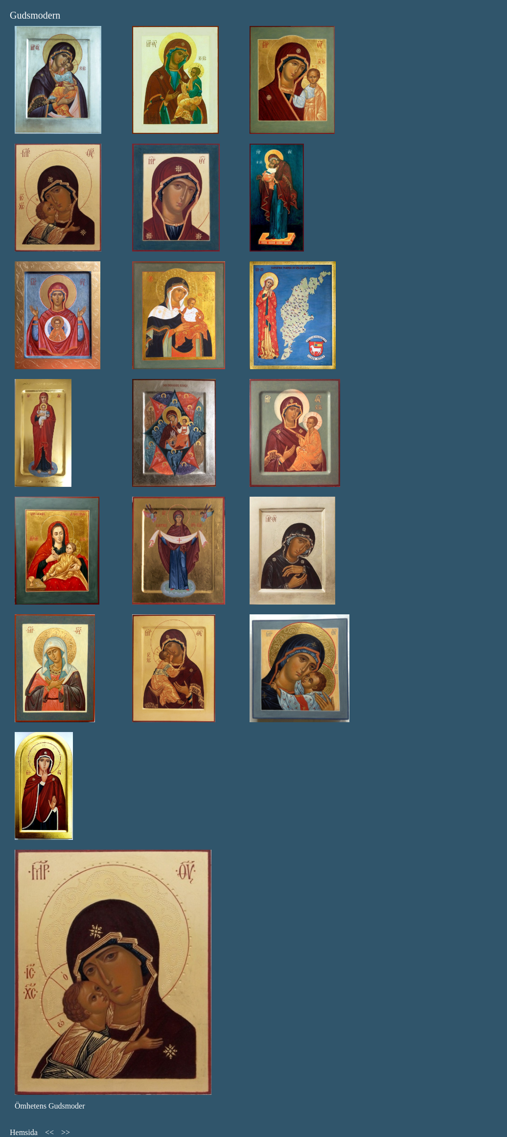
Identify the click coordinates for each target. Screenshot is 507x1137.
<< (49, 1132)
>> (65, 1132)
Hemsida (24, 1132)
